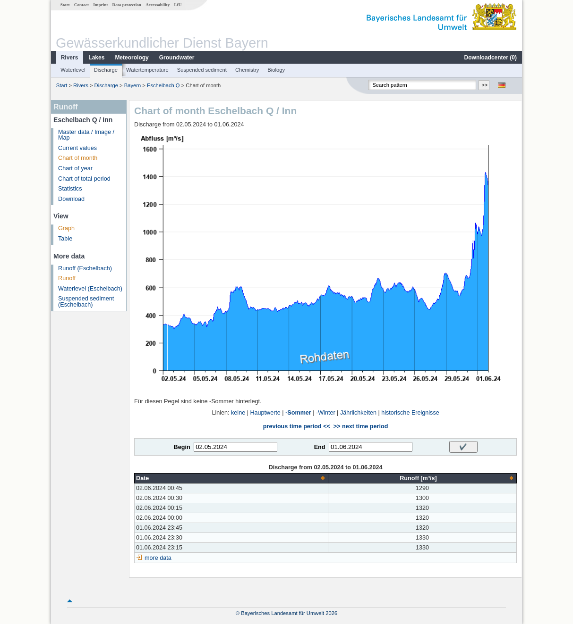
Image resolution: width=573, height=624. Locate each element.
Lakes (96, 57)
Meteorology (131, 57)
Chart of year (75, 168)
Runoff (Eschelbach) (85, 268)
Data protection (126, 4)
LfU (177, 4)
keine (238, 412)
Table (65, 238)
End (319, 447)
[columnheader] (231, 478)
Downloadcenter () (490, 57)
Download (71, 199)
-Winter (325, 412)
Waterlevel (72, 70)
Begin (182, 447)
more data (158, 558)
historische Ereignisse (410, 412)
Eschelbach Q (163, 85)
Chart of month (77, 158)
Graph (66, 228)
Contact (81, 4)
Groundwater (177, 57)
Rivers (69, 57)
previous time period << (296, 426)
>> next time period (361, 426)
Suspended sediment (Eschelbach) (86, 301)
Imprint (100, 4)
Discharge (106, 70)
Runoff (67, 278)
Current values (77, 148)
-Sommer (298, 412)
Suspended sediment (202, 70)
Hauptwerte (265, 412)
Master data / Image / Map (86, 135)
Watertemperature (147, 70)
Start (65, 4)
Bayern (132, 85)
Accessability (157, 4)
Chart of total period (84, 178)
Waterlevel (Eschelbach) (90, 288)
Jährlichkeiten (358, 412)
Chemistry (247, 70)
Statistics (70, 188)
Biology (276, 70)
